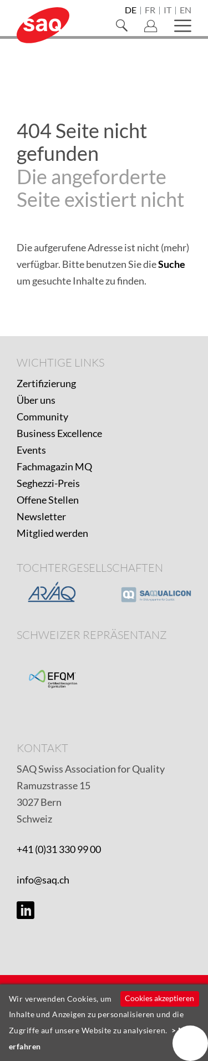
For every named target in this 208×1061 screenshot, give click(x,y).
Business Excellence (59, 433)
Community (42, 416)
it (167, 10)
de (130, 10)
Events (31, 450)
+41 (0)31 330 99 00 (59, 849)
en (185, 10)
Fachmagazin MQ (54, 466)
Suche (171, 264)
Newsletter (41, 516)
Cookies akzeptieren (159, 998)
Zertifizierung (46, 383)
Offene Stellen (48, 500)
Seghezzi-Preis (48, 483)
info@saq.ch (43, 880)
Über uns (36, 400)
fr (150, 10)
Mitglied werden (52, 533)
